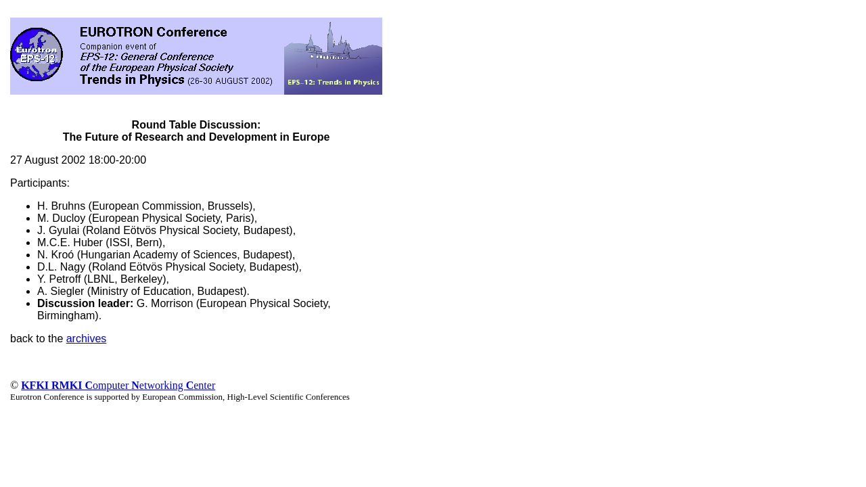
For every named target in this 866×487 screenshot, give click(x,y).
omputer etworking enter (118, 385)
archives (86, 338)
